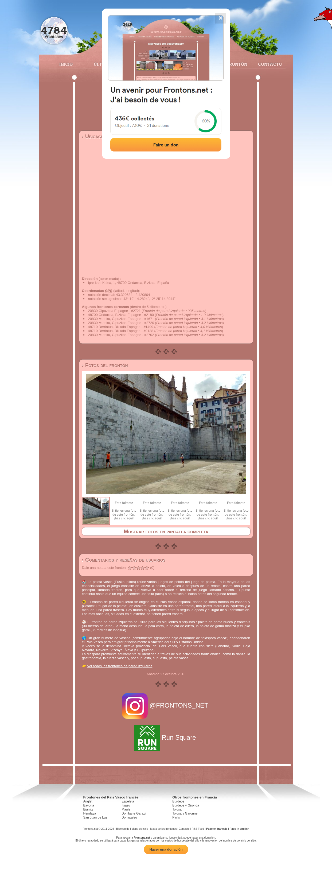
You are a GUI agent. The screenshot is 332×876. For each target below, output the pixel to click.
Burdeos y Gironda (185, 805)
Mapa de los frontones (163, 828)
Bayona (88, 805)
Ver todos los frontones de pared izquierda (119, 666)
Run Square (166, 737)
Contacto (268, 64)
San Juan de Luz (95, 817)
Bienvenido (122, 828)
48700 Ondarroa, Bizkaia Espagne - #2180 (121, 315)
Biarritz (88, 809)
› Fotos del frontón (105, 365)
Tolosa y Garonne (184, 813)
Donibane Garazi (134, 813)
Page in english (239, 828)
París (176, 817)
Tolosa (177, 809)
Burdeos (178, 801)
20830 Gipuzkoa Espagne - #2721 (114, 311)
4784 (54, 30)
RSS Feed (198, 828)
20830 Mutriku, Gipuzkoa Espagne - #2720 (121, 323)
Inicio (66, 64)
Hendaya (89, 813)
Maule (126, 809)
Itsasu (126, 805)
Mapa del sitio (140, 828)
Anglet (87, 801)
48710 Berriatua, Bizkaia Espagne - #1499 (120, 327)
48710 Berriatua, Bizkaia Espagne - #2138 (120, 331)
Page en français (216, 828)
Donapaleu (129, 817)
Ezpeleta (128, 801)
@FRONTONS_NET (166, 705)
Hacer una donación (165, 849)
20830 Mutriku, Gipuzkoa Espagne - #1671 (121, 319)
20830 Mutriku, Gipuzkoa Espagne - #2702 (121, 335)
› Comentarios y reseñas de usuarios (124, 560)
